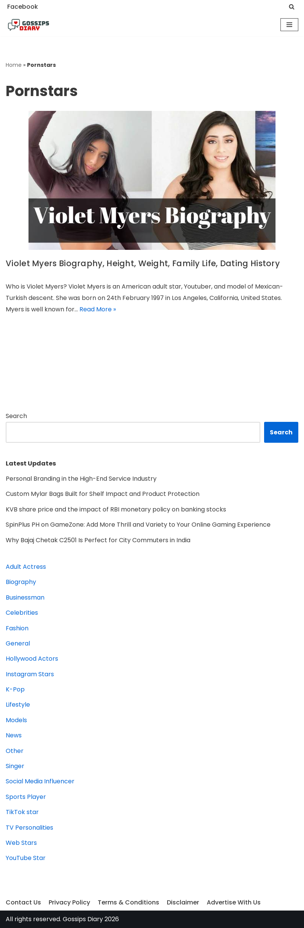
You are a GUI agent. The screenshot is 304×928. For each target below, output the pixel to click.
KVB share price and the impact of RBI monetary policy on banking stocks (116, 509)
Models (16, 720)
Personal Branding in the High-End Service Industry (81, 478)
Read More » (97, 309)
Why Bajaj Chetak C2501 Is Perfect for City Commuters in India (99, 540)
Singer (15, 766)
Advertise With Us (234, 902)
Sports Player (26, 796)
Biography (21, 582)
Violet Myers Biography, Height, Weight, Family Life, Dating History (143, 263)
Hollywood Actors (32, 658)
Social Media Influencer (40, 781)
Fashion (17, 628)
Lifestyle (18, 704)
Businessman (25, 597)
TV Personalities (29, 827)
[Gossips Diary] (28, 25)
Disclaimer (183, 902)
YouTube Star (26, 858)
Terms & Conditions (128, 902)
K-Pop (15, 689)
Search (16, 416)
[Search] (291, 6)
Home (14, 65)
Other (15, 751)
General (18, 643)
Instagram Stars (30, 674)
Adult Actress (26, 566)
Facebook (22, 6)
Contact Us (23, 902)
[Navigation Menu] (289, 24)
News (14, 735)
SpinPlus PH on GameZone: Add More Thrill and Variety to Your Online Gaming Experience (138, 524)
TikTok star (22, 812)
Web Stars (21, 842)
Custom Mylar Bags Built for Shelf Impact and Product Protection (103, 493)
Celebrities (22, 612)
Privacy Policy (69, 902)
